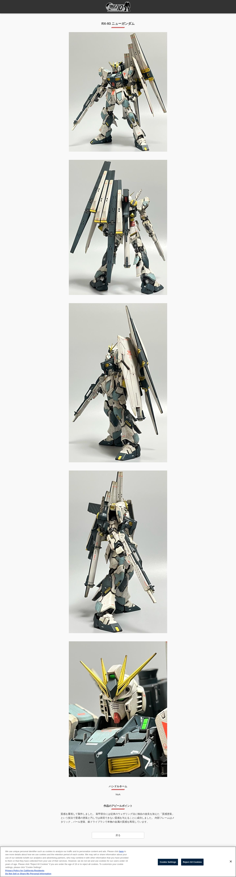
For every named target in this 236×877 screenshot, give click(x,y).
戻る (118, 835)
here (121, 851)
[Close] (230, 861)
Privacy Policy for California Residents (24, 870)
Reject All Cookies (192, 862)
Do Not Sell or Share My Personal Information (28, 874)
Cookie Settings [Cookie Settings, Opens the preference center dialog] (168, 862)
